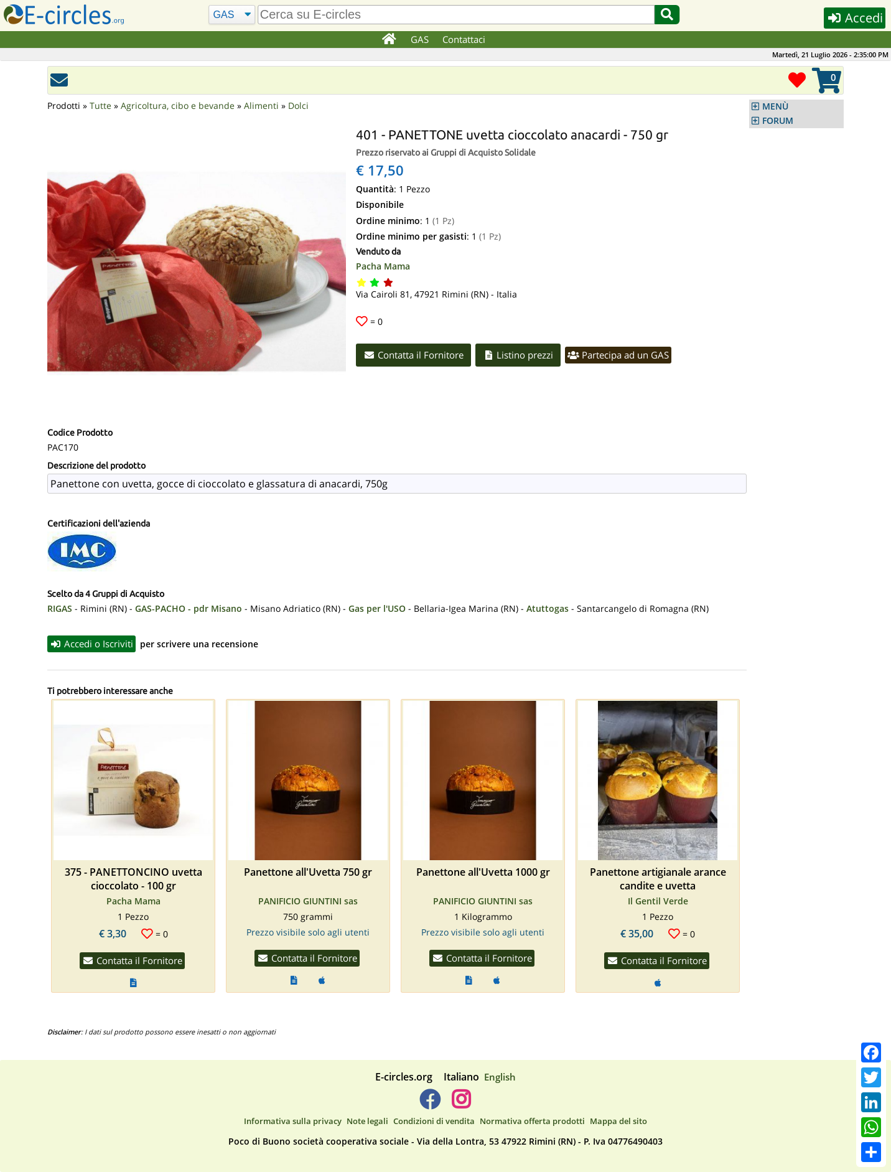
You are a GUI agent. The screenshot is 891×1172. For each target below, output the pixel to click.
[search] (456, 14)
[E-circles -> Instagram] (460, 1104)
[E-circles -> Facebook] (429, 1104)
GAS (420, 39)
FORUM (777, 120)
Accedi (854, 17)
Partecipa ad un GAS (618, 355)
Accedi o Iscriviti (91, 643)
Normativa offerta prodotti (532, 1121)
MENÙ (775, 106)
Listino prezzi (518, 355)
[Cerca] (231, 15)
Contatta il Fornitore (413, 355)
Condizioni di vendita (434, 1121)
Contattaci (463, 39)
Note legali (367, 1121)
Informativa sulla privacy (293, 1121)
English (500, 1077)
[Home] (388, 40)
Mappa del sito (618, 1121)
